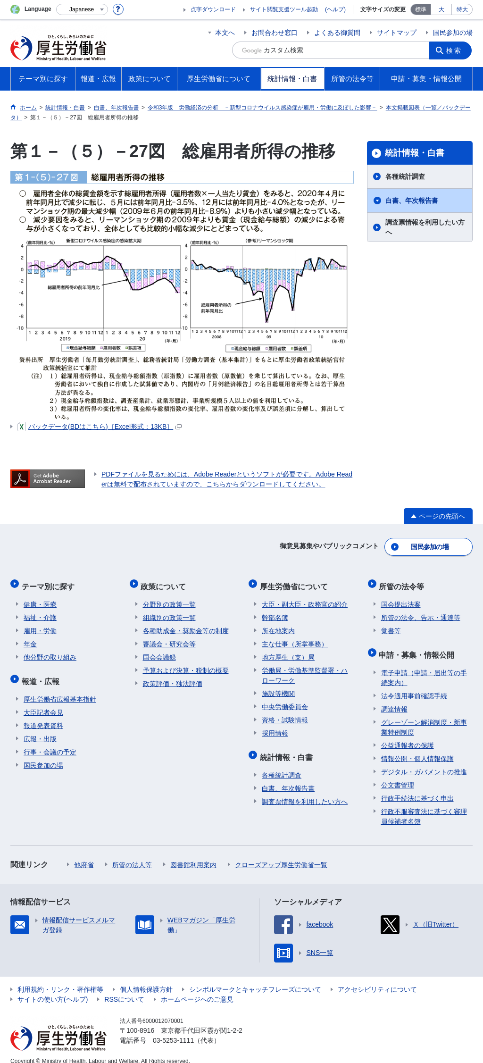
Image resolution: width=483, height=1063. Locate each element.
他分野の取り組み (50, 651)
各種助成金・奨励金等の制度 (186, 624)
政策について (165, 582)
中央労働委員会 (285, 700)
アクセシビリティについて (377, 979)
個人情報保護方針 (146, 979)
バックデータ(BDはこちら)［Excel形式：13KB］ (99, 426)
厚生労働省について (296, 582)
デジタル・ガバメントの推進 (424, 761)
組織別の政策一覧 (169, 611)
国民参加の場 (453, 32)
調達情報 (394, 699)
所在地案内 (278, 624)
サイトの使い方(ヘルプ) (52, 989)
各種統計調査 (405, 176)
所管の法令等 (403, 582)
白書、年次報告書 (411, 200)
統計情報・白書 (414, 153)
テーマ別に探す (50, 582)
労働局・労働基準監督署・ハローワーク (305, 669)
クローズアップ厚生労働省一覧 (281, 854)
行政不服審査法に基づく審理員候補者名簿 (424, 806)
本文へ (225, 32)
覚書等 (391, 624)
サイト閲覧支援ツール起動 (284, 9)
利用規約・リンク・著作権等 (60, 979)
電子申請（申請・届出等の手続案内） (424, 667)
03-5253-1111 (173, 1030)
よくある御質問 (337, 32)
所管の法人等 (132, 854)
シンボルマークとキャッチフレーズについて (255, 979)
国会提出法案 (401, 598)
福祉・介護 (40, 611)
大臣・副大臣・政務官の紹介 (305, 598)
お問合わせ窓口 (274, 32)
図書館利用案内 (193, 854)
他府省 (84, 854)
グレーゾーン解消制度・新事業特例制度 (424, 717)
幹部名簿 (275, 611)
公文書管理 (397, 774)
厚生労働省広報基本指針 (60, 689)
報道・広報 (42, 673)
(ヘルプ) (335, 9)
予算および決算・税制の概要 (186, 664)
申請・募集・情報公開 (419, 647)
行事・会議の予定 (50, 741)
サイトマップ (396, 32)
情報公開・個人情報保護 (417, 748)
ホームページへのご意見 (197, 989)
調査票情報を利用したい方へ (425, 227)
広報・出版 (40, 728)
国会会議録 (159, 651)
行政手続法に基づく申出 (417, 788)
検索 (456, 50)
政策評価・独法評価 (172, 677)
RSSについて (124, 989)
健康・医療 (40, 598)
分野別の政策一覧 (169, 598)
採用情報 (275, 727)
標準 (420, 9)
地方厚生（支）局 (288, 651)
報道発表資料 (43, 715)
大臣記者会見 (43, 702)
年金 (30, 638)
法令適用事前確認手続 (414, 685)
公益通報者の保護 (407, 735)
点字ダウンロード (213, 9)
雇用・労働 (40, 624)
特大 (462, 9)
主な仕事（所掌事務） (295, 638)
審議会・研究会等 (169, 638)
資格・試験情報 (285, 714)
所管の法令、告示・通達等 (420, 611)
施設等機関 (278, 687)
